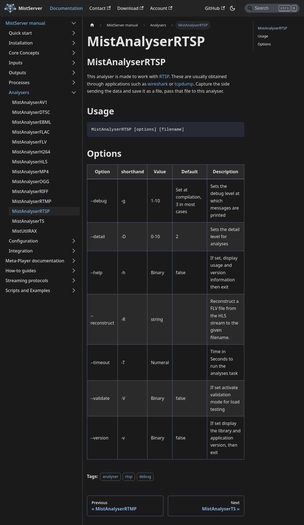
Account (161, 8)
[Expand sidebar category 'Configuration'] (74, 241)
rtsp (129, 476)
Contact (100, 8)
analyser (110, 476)
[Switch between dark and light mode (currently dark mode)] (232, 8)
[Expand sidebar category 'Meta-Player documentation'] (74, 260)
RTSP (164, 76)
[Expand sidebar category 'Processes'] (74, 82)
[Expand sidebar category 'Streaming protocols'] (74, 280)
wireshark (157, 84)
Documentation (66, 8)
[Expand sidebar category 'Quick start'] (74, 33)
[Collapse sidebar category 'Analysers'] (74, 92)
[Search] (272, 8)
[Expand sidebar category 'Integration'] (74, 250)
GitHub (215, 8)
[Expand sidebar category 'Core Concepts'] (74, 52)
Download (130, 8)
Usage (263, 36)
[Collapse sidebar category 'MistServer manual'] (74, 23)
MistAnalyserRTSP (272, 28)
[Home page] (92, 25)
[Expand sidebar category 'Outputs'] (74, 72)
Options (264, 44)
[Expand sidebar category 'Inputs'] (74, 62)
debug (145, 476)
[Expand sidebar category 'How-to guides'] (74, 270)
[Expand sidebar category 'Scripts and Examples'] (74, 290)
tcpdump (184, 84)
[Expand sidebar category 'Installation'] (74, 43)
